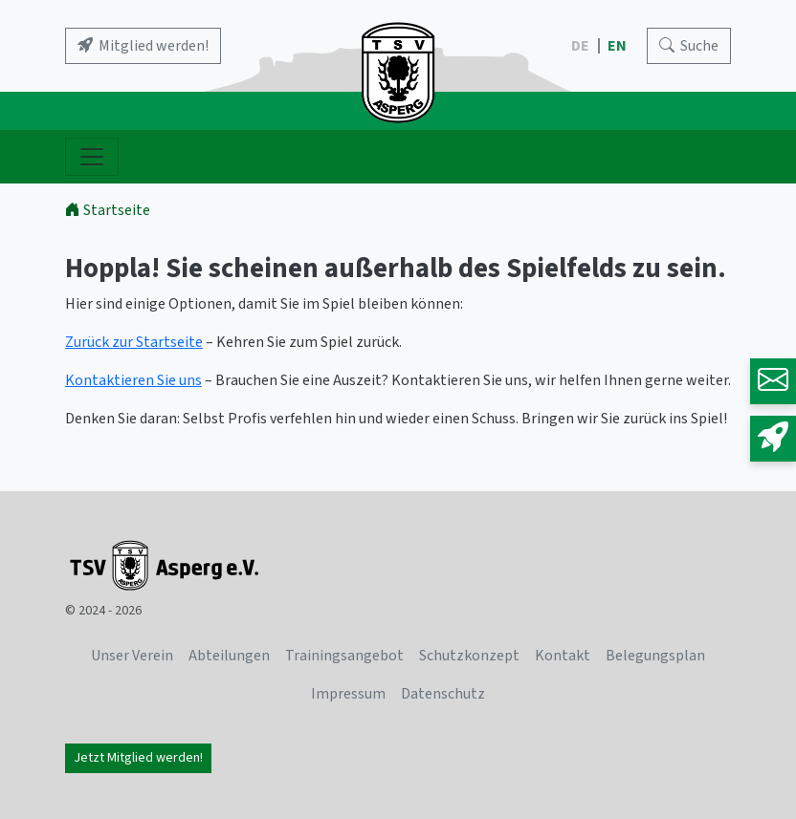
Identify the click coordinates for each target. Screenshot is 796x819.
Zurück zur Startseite (134, 342)
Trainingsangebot (344, 655)
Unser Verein (132, 655)
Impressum (348, 693)
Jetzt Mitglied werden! (138, 757)
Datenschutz (443, 693)
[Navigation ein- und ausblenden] (92, 157)
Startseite (107, 210)
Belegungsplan (655, 655)
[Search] (689, 46)
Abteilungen (229, 655)
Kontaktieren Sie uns (133, 380)
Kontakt (562, 655)
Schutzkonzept (469, 655)
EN (619, 45)
